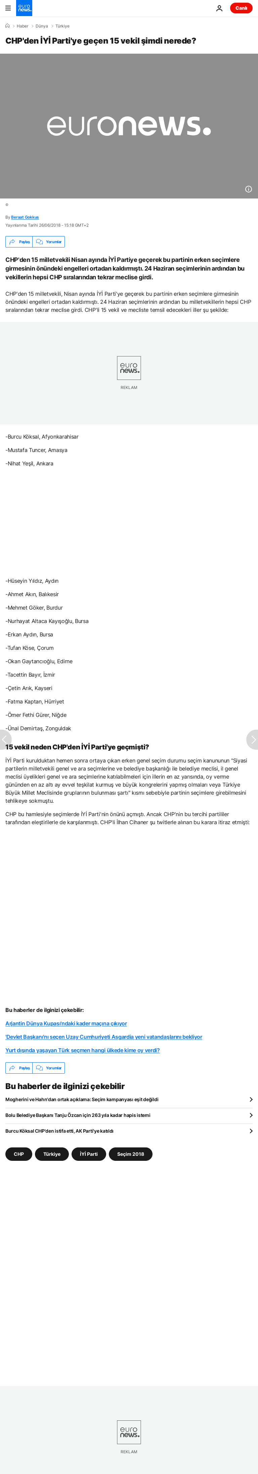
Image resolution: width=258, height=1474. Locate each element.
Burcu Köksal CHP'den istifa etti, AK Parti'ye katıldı (59, 1131)
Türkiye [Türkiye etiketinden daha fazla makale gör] (51, 1154)
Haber (22, 26)
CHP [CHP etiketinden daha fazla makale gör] (19, 1154)
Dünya (42, 26)
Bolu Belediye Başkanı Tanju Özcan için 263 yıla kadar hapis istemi (77, 1115)
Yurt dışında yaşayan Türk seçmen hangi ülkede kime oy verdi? (82, 1050)
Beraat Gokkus (25, 217)
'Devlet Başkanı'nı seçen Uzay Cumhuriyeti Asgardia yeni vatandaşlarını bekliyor (103, 1036)
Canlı (241, 8)
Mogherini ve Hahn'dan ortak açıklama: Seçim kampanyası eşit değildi (81, 1099)
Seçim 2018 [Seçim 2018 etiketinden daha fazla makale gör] (130, 1154)
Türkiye (62, 26)
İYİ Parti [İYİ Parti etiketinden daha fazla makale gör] (89, 1154)
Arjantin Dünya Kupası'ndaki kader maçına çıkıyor (66, 1023)
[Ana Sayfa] (7, 25)
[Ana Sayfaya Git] (24, 8)
